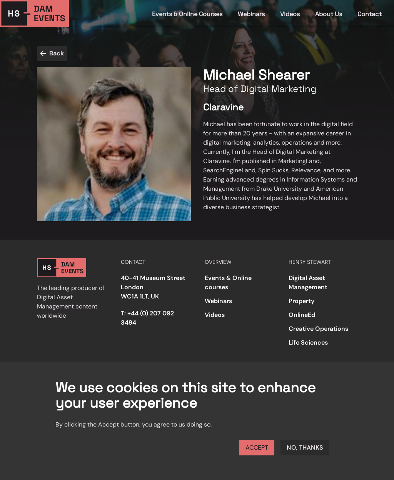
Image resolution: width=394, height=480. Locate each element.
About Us (328, 14)
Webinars (251, 14)
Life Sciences (308, 342)
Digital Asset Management (308, 282)
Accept (256, 447)
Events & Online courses (228, 282)
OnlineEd (302, 315)
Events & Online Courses (187, 14)
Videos (290, 14)
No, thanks (305, 447)
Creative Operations (318, 329)
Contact (369, 14)
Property (301, 301)
